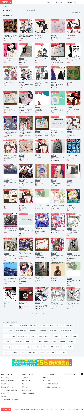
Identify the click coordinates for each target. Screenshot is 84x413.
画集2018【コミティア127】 (73, 59)
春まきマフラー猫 (71, 207)
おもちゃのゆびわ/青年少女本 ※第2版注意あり (25, 110)
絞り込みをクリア (76, 12)
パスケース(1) (50, 352)
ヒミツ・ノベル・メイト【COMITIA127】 (73, 281)
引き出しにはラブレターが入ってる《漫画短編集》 (57, 183)
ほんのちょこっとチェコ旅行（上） (10, 279)
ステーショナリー (55, 57)
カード (5, 205)
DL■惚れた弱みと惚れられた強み (26, 279)
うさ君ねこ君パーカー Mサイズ (73, 256)
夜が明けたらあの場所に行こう (10, 183)
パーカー (53, 81)
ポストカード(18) (8, 330)
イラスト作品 (22, 154)
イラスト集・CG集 (71, 57)
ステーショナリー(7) (22, 336)
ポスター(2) (7, 347)
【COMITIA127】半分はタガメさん (42, 229)
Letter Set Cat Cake (8, 109)
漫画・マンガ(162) (9, 325)
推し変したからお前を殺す (57, 230)
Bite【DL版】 (38, 155)
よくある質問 (46, 380)
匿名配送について (5, 384)
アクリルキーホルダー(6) (44, 336)
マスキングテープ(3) (17, 341)
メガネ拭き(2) (36, 347)
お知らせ (45, 377)
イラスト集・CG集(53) (21, 325)
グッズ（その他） (23, 302)
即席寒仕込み (38, 109)
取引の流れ (25, 387)
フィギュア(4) (57, 336)
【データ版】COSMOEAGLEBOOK (57, 132)
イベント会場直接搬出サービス (9, 390)
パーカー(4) (66, 336)
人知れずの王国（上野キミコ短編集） (10, 256)
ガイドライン (40, 409)
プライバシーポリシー (49, 409)
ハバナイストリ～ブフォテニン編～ (73, 304)
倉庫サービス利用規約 (31, 409)
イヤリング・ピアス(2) (44, 341)
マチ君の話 (22, 157)
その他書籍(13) (42, 330)
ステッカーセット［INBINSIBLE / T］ (26, 183)
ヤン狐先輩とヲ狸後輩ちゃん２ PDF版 (25, 132)
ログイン (49, 2)
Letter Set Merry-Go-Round (57, 60)
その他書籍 (6, 227)
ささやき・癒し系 (7, 130)
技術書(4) (75, 336)
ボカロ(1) (45, 347)
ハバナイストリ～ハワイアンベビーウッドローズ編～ (57, 304)
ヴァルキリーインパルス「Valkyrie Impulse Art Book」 (42, 306)
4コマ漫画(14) (32, 330)
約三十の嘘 (69, 182)
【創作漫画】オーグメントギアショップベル (41, 83)
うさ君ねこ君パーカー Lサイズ (57, 158)
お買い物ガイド (26, 380)
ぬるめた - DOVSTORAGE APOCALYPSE (26, 85)
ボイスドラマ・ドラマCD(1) (11, 352)
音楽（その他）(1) (55, 347)
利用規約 (23, 409)
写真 (4, 277)
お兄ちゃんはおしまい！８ (10, 82)
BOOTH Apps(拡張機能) (7, 380)
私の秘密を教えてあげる (9, 59)
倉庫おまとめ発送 (26, 390)
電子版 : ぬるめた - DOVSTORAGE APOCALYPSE (26, 36)
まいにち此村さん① (40, 35)
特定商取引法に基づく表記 (72, 409)
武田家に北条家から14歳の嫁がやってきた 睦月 (57, 256)
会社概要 (17, 409)
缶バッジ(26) (33, 325)
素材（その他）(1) (33, 352)
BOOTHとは (59, 2)
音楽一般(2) (62, 341)
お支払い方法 (25, 384)
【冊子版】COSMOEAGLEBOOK (26, 231)
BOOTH (5, 6)
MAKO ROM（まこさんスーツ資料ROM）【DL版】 (10, 36)
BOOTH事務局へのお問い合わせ (51, 387)
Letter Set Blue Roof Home (41, 134)
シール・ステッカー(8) (66, 330)
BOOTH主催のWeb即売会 (28, 393)
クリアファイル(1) (61, 352)
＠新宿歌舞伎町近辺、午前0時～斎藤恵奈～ (10, 132)
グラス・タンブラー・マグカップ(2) (21, 347)
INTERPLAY (54, 278)
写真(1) (42, 352)
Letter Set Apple (39, 255)
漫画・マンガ (22, 34)
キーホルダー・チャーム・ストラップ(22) (49, 325)
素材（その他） (7, 34)
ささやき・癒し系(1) (67, 347)
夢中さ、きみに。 (23, 60)
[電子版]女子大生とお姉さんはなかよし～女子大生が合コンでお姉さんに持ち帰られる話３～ (10, 156)
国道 (5, 303)
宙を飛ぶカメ (38, 182)
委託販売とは (4, 396)
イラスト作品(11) (53, 330)
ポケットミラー (23, 305)
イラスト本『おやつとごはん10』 (73, 110)
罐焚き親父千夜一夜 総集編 (10, 228)
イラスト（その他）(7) (10, 336)
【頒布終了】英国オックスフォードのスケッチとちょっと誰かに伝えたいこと (73, 231)
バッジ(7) (33, 336)
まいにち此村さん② (71, 35)
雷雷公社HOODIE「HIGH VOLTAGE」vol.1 (57, 85)
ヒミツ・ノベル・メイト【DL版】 (42, 206)
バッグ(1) (23, 352)
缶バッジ (68, 130)
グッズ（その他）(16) (21, 330)
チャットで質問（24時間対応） (51, 384)
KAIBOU (37, 278)
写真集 (36, 34)
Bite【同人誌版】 (23, 207)
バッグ (52, 105)
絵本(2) (54, 341)
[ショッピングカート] (80, 2)
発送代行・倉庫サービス (7, 387)
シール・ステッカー (71, 154)
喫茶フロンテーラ (71, 82)
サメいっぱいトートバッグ (57, 109)
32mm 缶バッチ (70, 134)
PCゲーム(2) (71, 341)
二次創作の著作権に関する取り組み (10, 399)
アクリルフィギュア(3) (30, 341)
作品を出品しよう (71, 2)
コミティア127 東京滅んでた (42, 59)
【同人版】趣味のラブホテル (25, 254)
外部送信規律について (60, 409)
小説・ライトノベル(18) (67, 325)
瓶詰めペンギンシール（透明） (73, 156)
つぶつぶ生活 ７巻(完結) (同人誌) (57, 206)
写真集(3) (7, 341)
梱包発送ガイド (5, 393)
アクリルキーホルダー (56, 34)
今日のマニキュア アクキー (57, 37)
